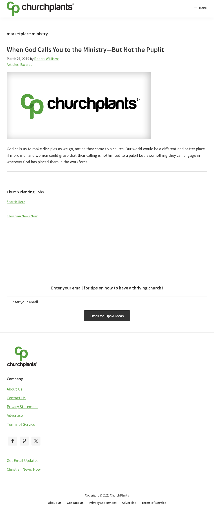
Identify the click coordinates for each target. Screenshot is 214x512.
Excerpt (26, 64)
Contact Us (16, 397)
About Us (14, 389)
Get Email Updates (22, 460)
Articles (13, 64)
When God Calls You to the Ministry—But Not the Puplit (85, 49)
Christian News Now (22, 216)
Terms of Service (21, 424)
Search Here (16, 201)
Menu (203, 8)
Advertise (15, 415)
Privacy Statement (22, 406)
